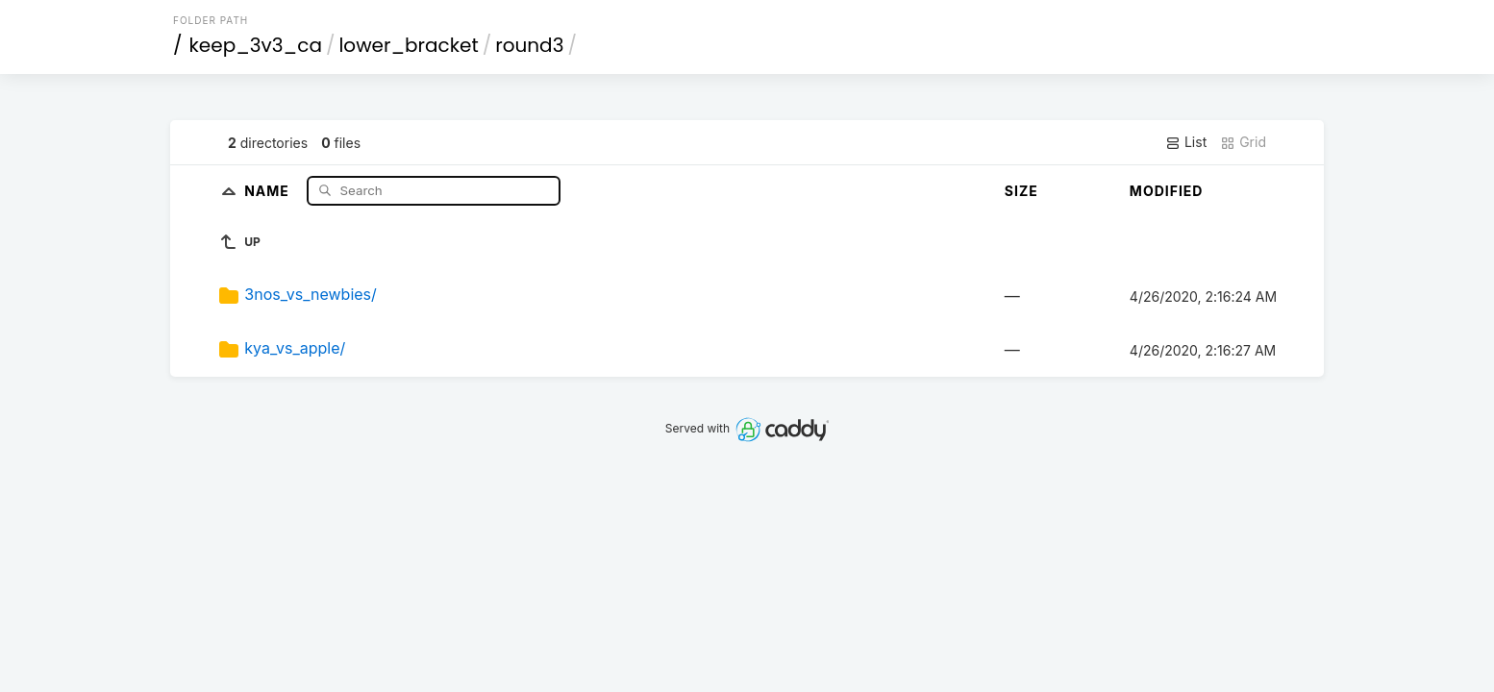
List (1186, 142)
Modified (1167, 191)
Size (1021, 191)
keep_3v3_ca (255, 45)
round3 (529, 45)
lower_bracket (408, 45)
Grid (1243, 142)
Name (268, 190)
